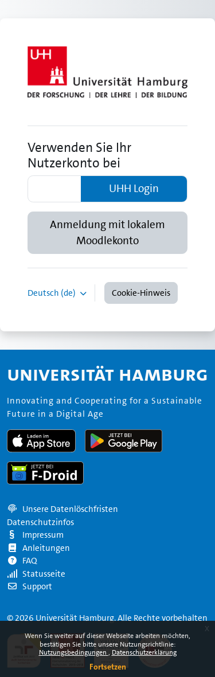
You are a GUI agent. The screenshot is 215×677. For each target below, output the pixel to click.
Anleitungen (38, 548)
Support (29, 586)
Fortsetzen (107, 666)
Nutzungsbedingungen (73, 652)
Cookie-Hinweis (141, 293)
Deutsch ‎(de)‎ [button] (52, 293)
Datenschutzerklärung (144, 652)
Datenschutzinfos (40, 522)
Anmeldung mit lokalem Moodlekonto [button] (107, 232)
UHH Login (134, 188)
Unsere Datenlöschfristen (70, 509)
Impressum (35, 535)
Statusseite (36, 574)
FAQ (22, 560)
